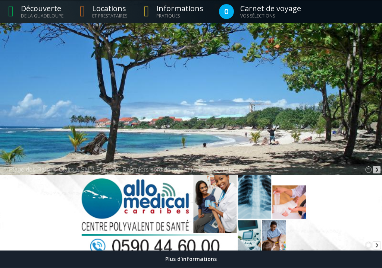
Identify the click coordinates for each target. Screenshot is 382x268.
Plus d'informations (191, 258)
